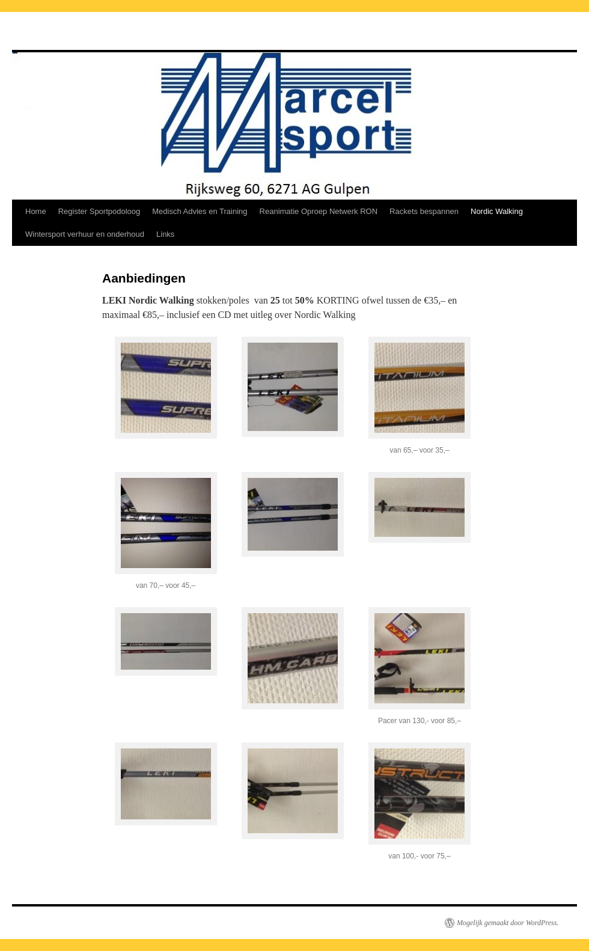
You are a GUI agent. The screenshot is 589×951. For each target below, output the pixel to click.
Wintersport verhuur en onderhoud (84, 234)
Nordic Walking (497, 211)
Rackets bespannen (424, 211)
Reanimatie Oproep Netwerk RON (319, 211)
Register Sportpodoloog (99, 211)
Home (35, 211)
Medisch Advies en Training (199, 211)
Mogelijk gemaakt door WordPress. (507, 923)
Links (165, 234)
